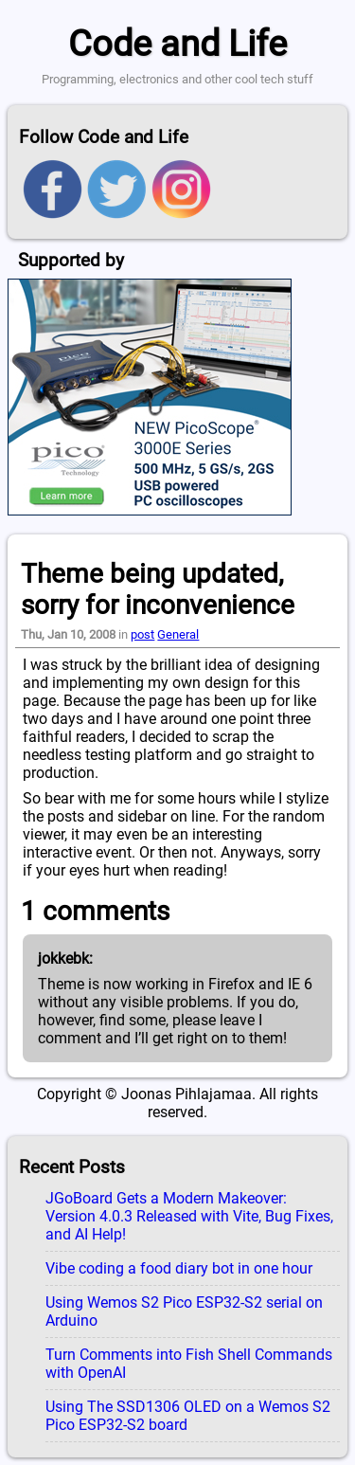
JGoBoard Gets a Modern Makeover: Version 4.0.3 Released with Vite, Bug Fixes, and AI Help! (189, 1216)
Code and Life (177, 43)
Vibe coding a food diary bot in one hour (178, 1268)
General (178, 634)
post (142, 634)
